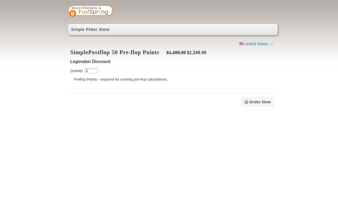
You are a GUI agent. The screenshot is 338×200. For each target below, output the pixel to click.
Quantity (76, 71)
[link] (251, 12)
